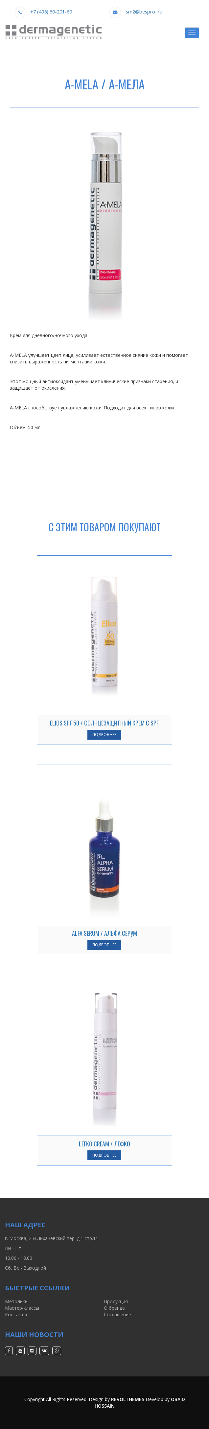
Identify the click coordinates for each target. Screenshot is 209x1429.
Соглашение (117, 1314)
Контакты (16, 1314)
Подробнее (104, 734)
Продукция (116, 1301)
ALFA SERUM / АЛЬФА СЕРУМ (104, 933)
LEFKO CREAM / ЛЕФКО (104, 1144)
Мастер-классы (22, 1308)
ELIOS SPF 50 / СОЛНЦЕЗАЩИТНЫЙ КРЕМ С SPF (104, 723)
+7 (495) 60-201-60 (51, 11)
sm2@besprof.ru (144, 11)
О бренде (114, 1308)
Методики (16, 1301)
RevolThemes (127, 1399)
